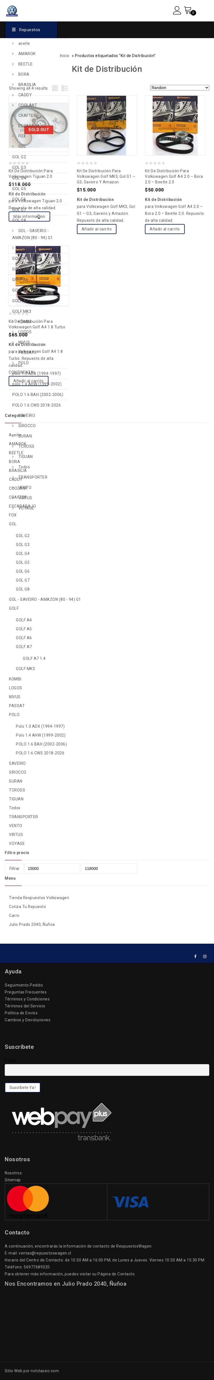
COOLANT (27, 105)
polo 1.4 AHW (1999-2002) (37, 384)
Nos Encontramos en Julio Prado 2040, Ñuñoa (66, 1283)
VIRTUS (25, 498)
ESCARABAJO (31, 126)
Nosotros (13, 1173)
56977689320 (37, 1267)
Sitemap (13, 1180)
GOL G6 (19, 199)
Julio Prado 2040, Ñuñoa (32, 924)
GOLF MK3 (21, 311)
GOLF (23, 248)
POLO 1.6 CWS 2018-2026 (36, 405)
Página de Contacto (116, 1274)
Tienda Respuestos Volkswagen (39, 898)
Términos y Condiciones (27, 999)
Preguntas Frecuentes (26, 992)
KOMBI (24, 321)
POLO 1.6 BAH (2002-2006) (37, 394)
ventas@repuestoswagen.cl (45, 1253)
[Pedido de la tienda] (179, 87)
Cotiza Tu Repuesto (27, 906)
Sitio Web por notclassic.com (32, 1371)
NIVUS (24, 342)
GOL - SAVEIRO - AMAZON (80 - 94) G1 (32, 234)
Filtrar (14, 868)
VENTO (25, 487)
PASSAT (26, 352)
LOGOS (25, 332)
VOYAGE (26, 508)
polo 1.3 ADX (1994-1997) (36, 373)
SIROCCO (27, 426)
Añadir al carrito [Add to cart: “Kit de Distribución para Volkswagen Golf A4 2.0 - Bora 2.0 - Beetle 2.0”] (165, 229)
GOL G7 (19, 210)
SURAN (25, 436)
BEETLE (25, 64)
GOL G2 (19, 157)
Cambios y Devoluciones (27, 1020)
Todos (24, 467)
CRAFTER (27, 115)
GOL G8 (19, 220)
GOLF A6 (20, 279)
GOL (22, 146)
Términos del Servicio (25, 1006)
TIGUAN (25, 456)
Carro (14, 915)
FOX (22, 136)
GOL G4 (19, 178)
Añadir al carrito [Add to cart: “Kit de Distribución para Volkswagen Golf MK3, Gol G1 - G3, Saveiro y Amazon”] (97, 229)
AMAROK (27, 53)
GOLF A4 (20, 258)
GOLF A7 (20, 290)
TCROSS (26, 446)
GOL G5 (19, 188)
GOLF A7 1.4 (23, 301)
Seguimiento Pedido (24, 985)
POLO (23, 363)
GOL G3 (19, 167)
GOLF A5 (20, 269)
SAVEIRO (26, 415)
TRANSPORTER (33, 477)
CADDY (25, 95)
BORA (24, 74)
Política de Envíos (21, 1013)
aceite (24, 43)
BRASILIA (27, 84)
